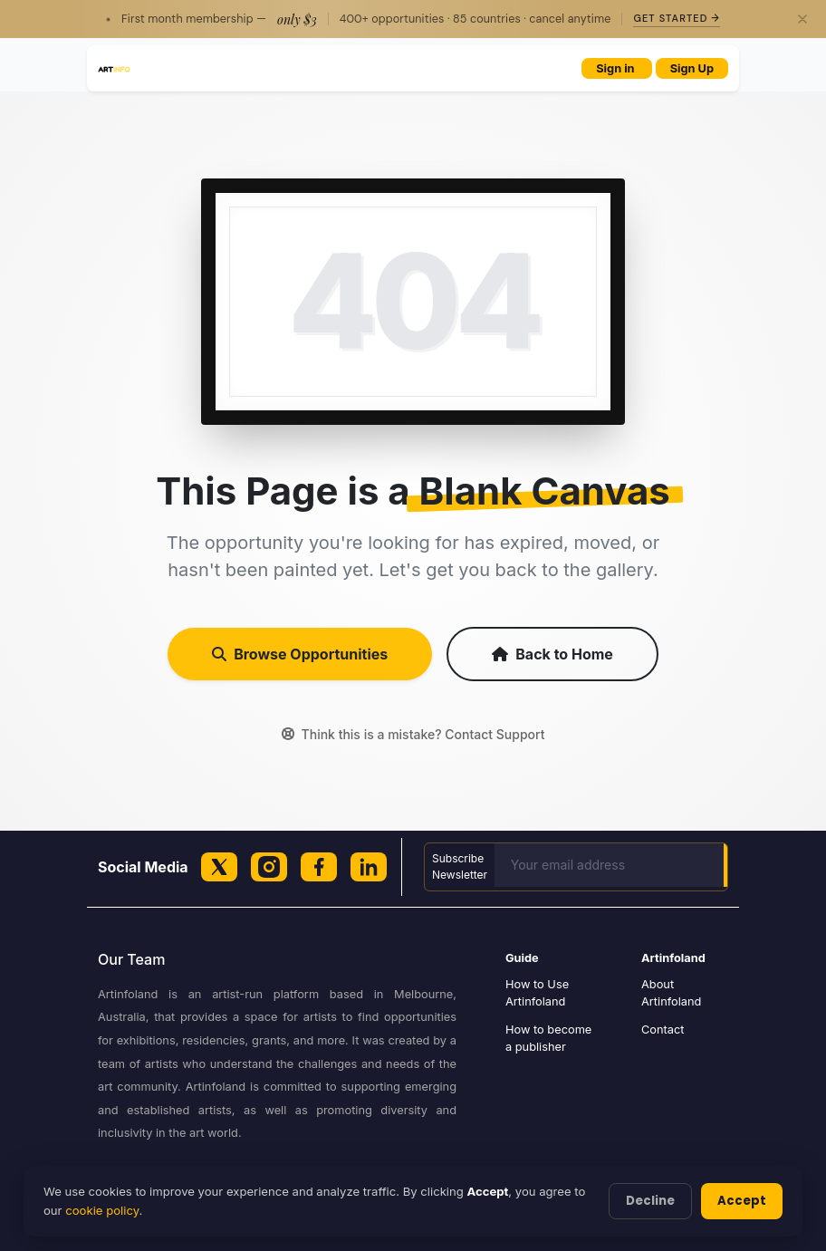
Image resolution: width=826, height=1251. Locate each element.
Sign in (616, 68)
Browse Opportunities (300, 654)
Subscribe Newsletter (459, 866)
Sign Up (692, 68)
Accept (741, 1200)
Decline (650, 1200)
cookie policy (102, 1210)
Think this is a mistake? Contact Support (413, 734)
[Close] (802, 19)
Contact (663, 1029)
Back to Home (552, 654)
